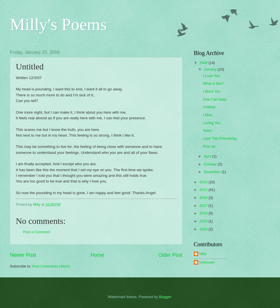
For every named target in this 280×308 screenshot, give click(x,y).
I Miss (207, 115)
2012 (203, 190)
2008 (203, 63)
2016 (203, 198)
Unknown (207, 262)
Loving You (212, 123)
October (210, 164)
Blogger (165, 297)
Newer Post (23, 255)
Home (97, 255)
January (210, 69)
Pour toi (209, 146)
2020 (203, 221)
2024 (203, 229)
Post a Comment (36, 232)
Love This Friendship (219, 138)
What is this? (213, 83)
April (208, 156)
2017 (203, 205)
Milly (203, 254)
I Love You (211, 76)
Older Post (170, 255)
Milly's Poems (58, 24)
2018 (203, 213)
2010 (203, 182)
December (212, 172)
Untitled (209, 107)
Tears (207, 130)
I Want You (211, 91)
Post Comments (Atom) (51, 266)
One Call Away (215, 99)
